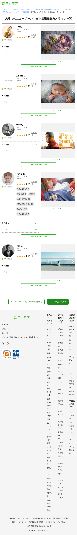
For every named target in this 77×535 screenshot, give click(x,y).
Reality (19, 125)
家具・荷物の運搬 (49, 416)
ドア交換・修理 (49, 450)
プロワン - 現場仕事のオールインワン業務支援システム (21, 337)
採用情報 (5, 333)
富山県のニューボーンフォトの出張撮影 (58, 10)
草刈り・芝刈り (49, 426)
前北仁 (19, 246)
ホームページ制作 (60, 375)
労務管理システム (60, 456)
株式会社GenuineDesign (27, 174)
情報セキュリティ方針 (20, 522)
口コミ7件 (34, 85)
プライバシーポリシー (24, 518)
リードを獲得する (71, 426)
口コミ (4, 53)
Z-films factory (23, 76)
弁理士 (60, 360)
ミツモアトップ (8, 10)
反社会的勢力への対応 (60, 518)
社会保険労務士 (60, 353)
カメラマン (18, 10)
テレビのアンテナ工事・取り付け (49, 388)
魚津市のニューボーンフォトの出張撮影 (16, 12)
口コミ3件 (34, 255)
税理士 (49, 478)
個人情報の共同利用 (36, 522)
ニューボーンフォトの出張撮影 (33, 10)
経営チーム (6, 329)
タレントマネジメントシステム (60, 494)
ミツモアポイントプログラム (54, 522)
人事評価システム (60, 446)
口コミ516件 (33, 36)
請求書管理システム (60, 467)
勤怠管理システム (60, 404)
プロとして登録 (71, 415)
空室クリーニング (49, 471)
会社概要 (5, 324)
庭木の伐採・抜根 (49, 375)
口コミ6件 (34, 183)
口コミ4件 (34, 134)
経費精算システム (60, 425)
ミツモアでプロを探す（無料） (38, 66)
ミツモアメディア (71, 370)
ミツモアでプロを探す (58, 302)
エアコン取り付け (49, 346)
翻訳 (59, 389)
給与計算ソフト (60, 414)
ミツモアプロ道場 (71, 436)
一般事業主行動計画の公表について (38, 526)
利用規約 (12, 518)
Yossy (19, 27)
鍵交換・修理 (49, 461)
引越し (49, 353)
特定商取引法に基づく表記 (42, 518)
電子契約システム (60, 435)
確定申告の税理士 (49, 486)
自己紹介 (5, 47)
